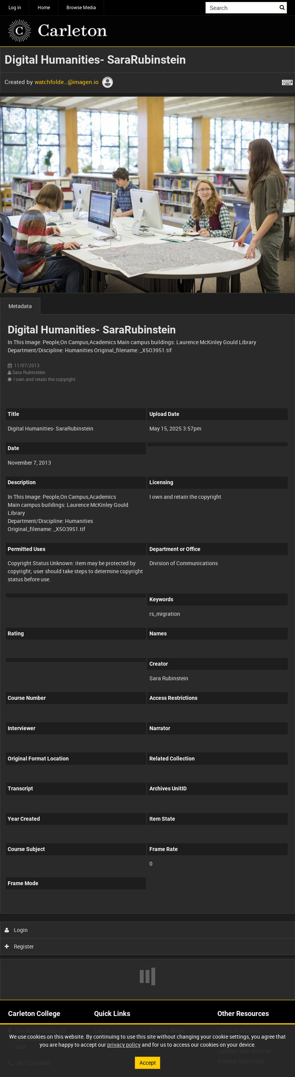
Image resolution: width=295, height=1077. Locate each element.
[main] (147, 523)
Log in (14, 7)
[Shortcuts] (287, 81)
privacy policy (124, 1044)
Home (44, 7)
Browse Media (81, 7)
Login (16, 930)
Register (19, 946)
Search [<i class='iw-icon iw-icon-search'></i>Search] (282, 7)
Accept (147, 1062)
